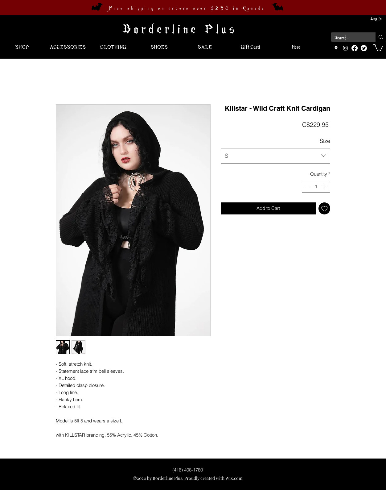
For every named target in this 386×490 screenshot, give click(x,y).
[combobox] (275, 156)
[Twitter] (364, 48)
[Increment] (325, 187)
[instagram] (345, 48)
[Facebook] (354, 48)
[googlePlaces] (336, 48)
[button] (378, 47)
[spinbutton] (316, 187)
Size (325, 140)
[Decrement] (307, 187)
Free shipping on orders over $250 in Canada (187, 8)
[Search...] (349, 38)
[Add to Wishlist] (324, 208)
